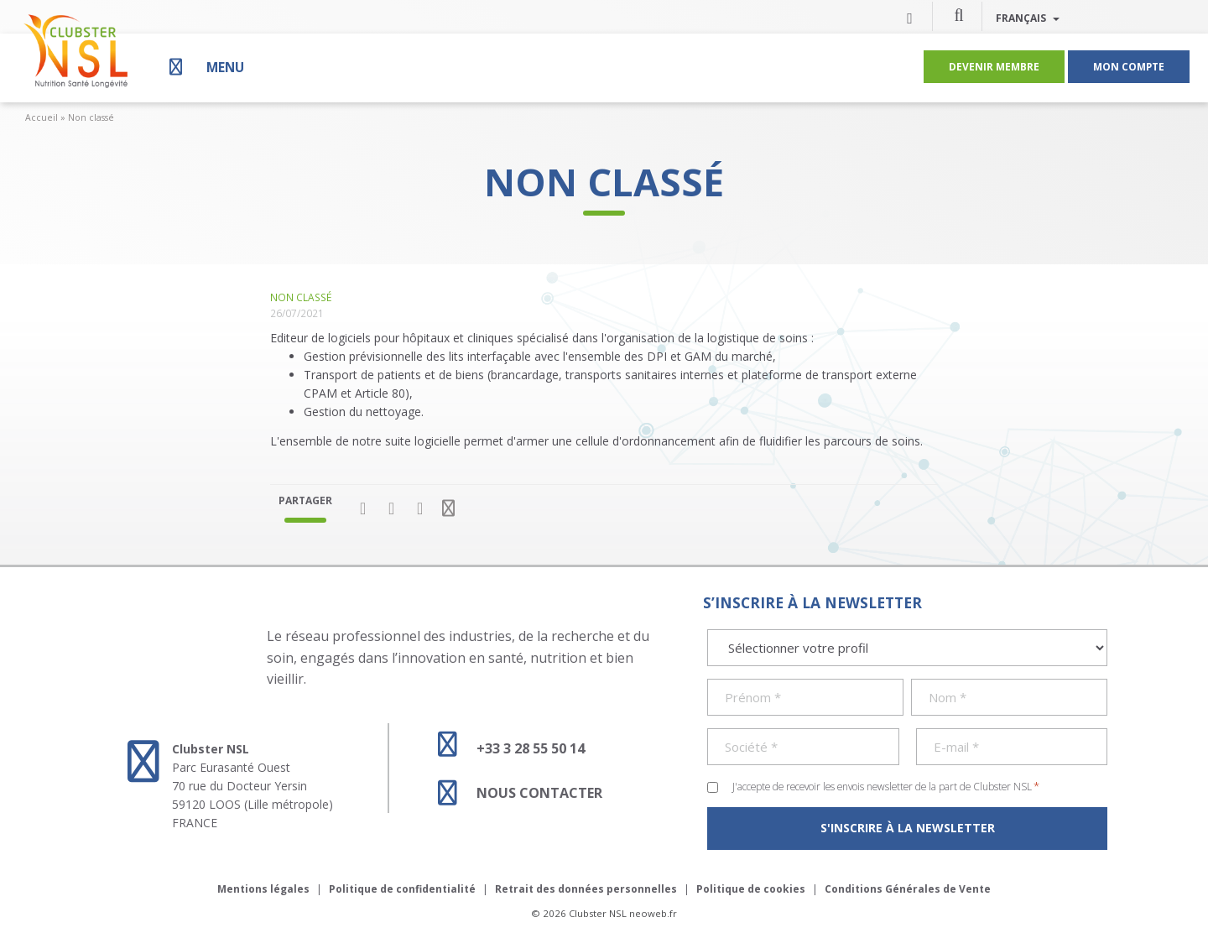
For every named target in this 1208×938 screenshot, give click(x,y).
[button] (958, 14)
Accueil (41, 117)
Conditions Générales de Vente (908, 889)
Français (1028, 17)
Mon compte (1128, 66)
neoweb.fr (653, 913)
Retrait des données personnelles (586, 889)
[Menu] (204, 67)
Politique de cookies (750, 889)
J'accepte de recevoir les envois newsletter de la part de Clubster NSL (885, 786)
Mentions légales (263, 889)
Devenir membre (994, 66)
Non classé (91, 117)
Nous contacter (512, 793)
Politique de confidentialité (402, 889)
